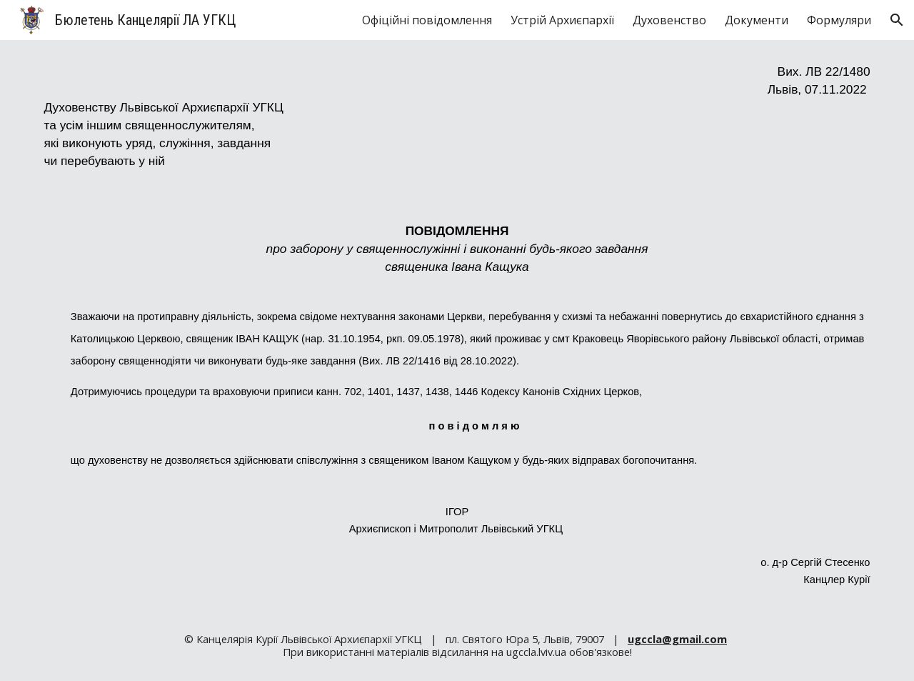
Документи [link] (756, 20)
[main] (457, 325)
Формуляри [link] (839, 20)
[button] (897, 20)
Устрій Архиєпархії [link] (562, 20)
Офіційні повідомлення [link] (427, 20)
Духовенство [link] (669, 20)
